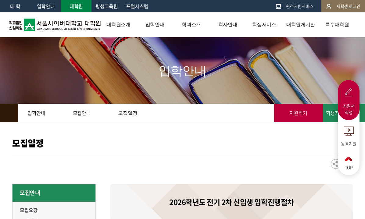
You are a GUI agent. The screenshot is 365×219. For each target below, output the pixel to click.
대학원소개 (118, 24)
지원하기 (298, 112)
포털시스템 (137, 6)
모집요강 (29, 210)
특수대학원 (337, 24)
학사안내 (228, 24)
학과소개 (191, 24)
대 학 (15, 6)
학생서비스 (264, 24)
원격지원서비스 (294, 6)
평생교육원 (106, 6)
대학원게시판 (300, 24)
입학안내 (46, 6)
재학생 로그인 (343, 6)
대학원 (76, 6)
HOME (9, 113)
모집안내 (30, 193)
